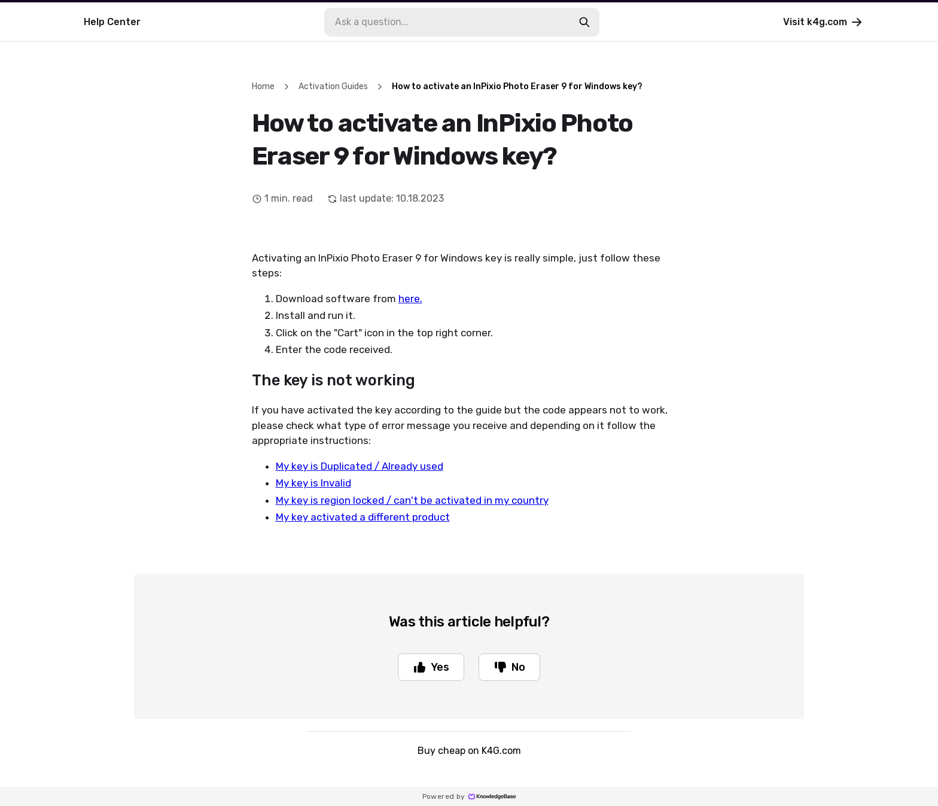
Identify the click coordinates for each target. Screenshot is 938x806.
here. (410, 299)
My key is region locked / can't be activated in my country (412, 500)
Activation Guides (333, 86)
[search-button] (584, 22)
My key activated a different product (363, 517)
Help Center (112, 22)
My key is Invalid (313, 483)
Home (263, 86)
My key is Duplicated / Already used (359, 466)
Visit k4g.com (823, 22)
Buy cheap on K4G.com (469, 750)
